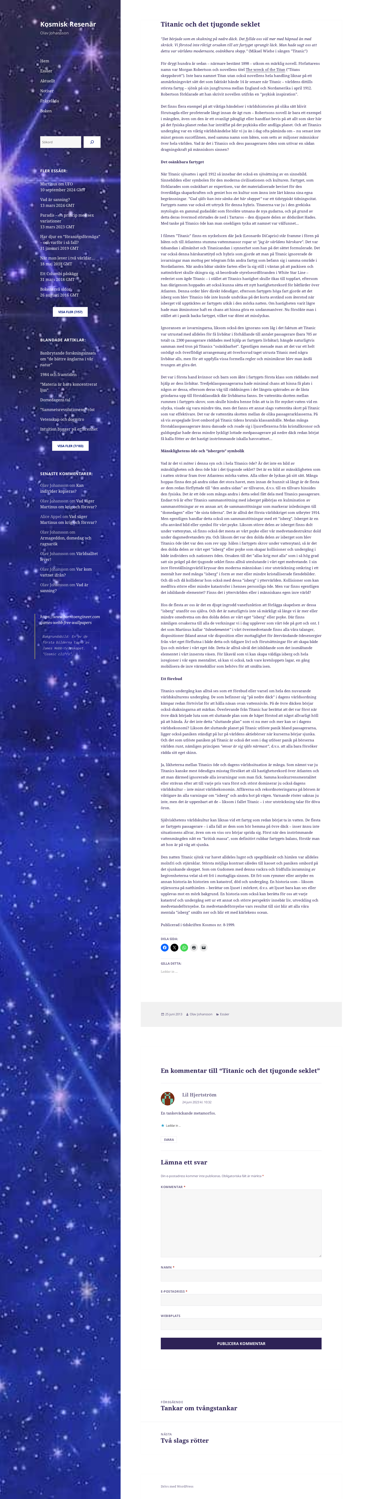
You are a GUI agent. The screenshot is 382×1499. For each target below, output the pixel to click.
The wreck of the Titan (265, 69)
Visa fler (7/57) (70, 312)
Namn (167, 1267)
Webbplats (171, 1316)
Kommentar (173, 1187)
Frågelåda (49, 101)
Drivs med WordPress (177, 1486)
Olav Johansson (201, 1014)
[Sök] (92, 142)
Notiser (47, 91)
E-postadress (174, 1291)
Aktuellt (47, 81)
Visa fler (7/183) (70, 446)
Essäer (46, 71)
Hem (44, 61)
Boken (46, 111)
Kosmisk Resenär (68, 24)
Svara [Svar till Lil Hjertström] (169, 1139)
